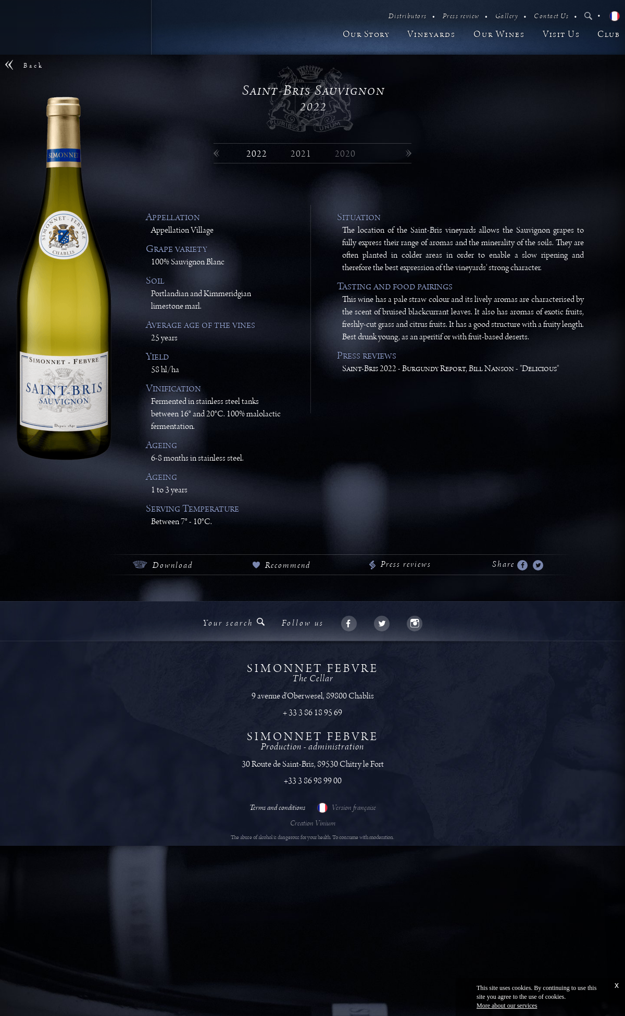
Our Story (366, 35)
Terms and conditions (277, 808)
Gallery (507, 16)
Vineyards (431, 35)
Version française (346, 808)
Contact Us (551, 16)
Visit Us (561, 35)
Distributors (408, 16)
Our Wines (499, 35)
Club (608, 35)
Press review (461, 16)
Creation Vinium (312, 823)
